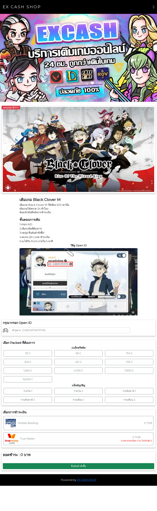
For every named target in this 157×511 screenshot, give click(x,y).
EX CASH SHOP (22, 6)
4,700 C (78, 370)
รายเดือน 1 (78, 399)
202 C (27, 361)
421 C (78, 361)
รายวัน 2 (78, 391)
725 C (129, 361)
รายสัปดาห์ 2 (28, 399)
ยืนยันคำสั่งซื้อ (78, 466)
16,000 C (28, 379)
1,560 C (27, 370)
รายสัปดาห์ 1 (129, 391)
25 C (28, 353)
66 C (78, 353)
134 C (129, 353)
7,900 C (129, 370)
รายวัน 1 (27, 391)
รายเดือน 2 (129, 399)
